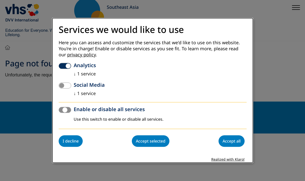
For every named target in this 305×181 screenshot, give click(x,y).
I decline (71, 141)
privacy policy (81, 55)
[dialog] (152, 90)
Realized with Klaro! (228, 159)
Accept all (232, 141)
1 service (85, 74)
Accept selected (150, 141)
